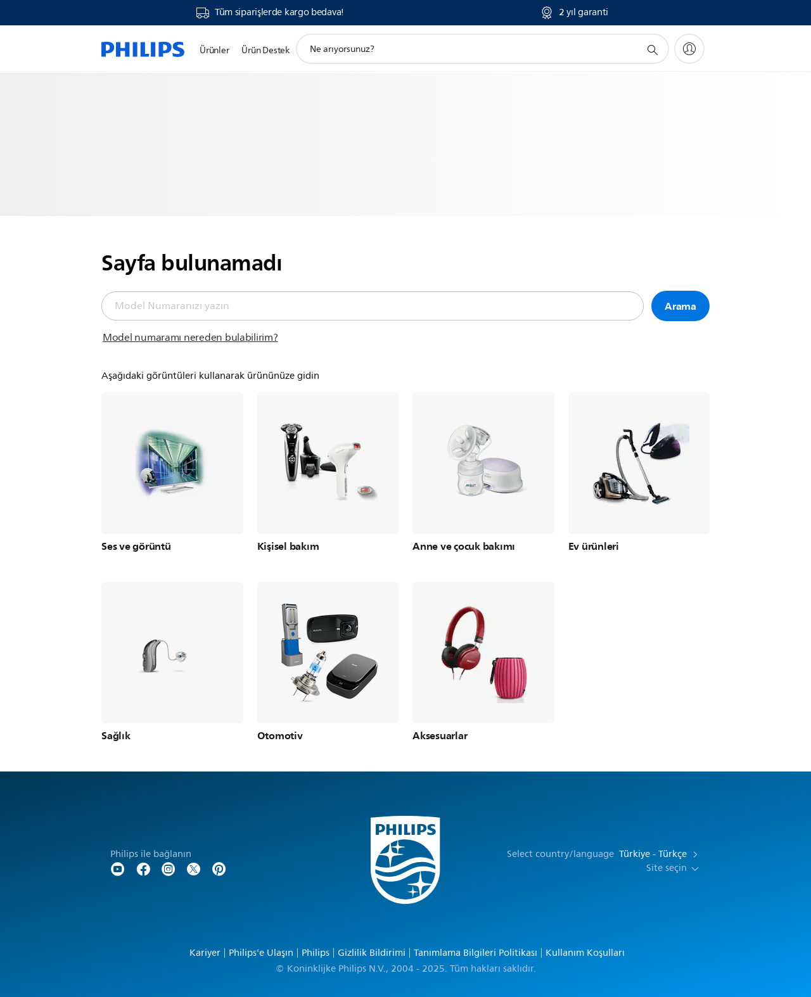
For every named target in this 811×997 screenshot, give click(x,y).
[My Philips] (689, 49)
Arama (680, 306)
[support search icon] (652, 49)
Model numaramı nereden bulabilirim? (190, 337)
